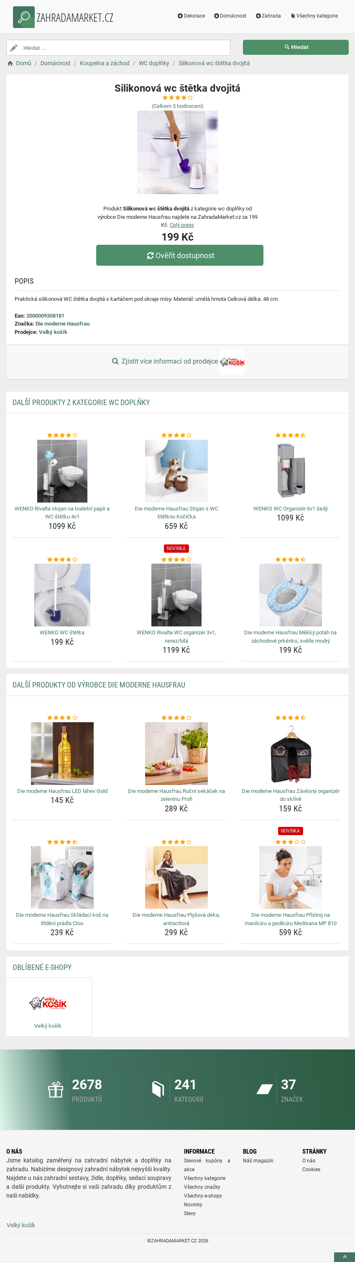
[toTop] (344, 1257)
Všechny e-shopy (203, 1196)
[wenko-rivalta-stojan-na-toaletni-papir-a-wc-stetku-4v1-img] (62, 471)
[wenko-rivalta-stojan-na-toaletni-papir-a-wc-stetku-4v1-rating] (62, 435)
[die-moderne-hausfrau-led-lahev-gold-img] (62, 753)
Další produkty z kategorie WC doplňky (81, 402)
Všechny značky (202, 1187)
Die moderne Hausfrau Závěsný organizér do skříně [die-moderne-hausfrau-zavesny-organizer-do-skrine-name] (291, 795)
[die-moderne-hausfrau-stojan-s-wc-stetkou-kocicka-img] (176, 471)
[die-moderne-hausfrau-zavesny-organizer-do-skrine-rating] (290, 718)
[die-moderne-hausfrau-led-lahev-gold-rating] (62, 718)
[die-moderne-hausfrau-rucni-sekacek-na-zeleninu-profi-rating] (176, 718)
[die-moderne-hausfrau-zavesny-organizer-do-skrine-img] (290, 753)
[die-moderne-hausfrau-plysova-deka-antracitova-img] (176, 877)
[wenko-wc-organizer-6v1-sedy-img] (290, 471)
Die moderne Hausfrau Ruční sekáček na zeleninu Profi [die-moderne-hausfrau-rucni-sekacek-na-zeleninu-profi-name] (176, 795)
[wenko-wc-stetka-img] (62, 595)
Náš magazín (258, 1161)
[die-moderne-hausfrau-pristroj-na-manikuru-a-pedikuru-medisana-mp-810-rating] (290, 842)
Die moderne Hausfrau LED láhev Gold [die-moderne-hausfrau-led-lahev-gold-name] (62, 791)
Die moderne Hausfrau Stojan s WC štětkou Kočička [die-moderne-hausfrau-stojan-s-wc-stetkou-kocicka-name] (176, 512)
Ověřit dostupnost (179, 255)
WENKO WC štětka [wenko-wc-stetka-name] (62, 632)
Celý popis (182, 225)
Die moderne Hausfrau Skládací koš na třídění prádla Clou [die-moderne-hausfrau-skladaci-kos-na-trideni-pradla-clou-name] (62, 919)
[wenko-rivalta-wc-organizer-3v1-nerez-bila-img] (176, 595)
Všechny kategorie (313, 16)
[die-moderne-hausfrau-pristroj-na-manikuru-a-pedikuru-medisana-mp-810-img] (290, 877)
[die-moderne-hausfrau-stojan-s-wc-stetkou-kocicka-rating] (176, 435)
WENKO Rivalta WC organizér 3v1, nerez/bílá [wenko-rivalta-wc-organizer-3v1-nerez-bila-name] (176, 636)
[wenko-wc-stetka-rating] (62, 560)
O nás (308, 1161)
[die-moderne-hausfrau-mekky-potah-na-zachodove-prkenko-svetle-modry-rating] (290, 560)
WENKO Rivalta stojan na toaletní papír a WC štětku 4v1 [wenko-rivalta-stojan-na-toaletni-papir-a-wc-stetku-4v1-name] (62, 512)
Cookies (311, 1169)
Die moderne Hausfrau (62, 324)
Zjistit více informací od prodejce (177, 361)
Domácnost (230, 16)
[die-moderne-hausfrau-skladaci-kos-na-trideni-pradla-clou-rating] (62, 842)
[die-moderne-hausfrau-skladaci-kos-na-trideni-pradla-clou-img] (62, 877)
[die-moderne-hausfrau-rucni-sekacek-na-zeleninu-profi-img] (176, 753)
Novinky (193, 1205)
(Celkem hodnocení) (178, 106)
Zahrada (268, 16)
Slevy (190, 1213)
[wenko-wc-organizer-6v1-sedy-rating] (290, 435)
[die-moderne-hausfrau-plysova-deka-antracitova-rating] (176, 842)
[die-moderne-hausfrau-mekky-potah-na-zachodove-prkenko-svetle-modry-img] (290, 595)
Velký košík (53, 332)
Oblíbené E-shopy (42, 967)
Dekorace (191, 16)
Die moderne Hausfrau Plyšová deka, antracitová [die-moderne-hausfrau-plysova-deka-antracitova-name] (176, 919)
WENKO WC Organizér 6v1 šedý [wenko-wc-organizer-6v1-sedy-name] (290, 508)
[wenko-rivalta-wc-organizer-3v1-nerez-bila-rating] (176, 560)
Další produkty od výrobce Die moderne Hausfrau (99, 684)
